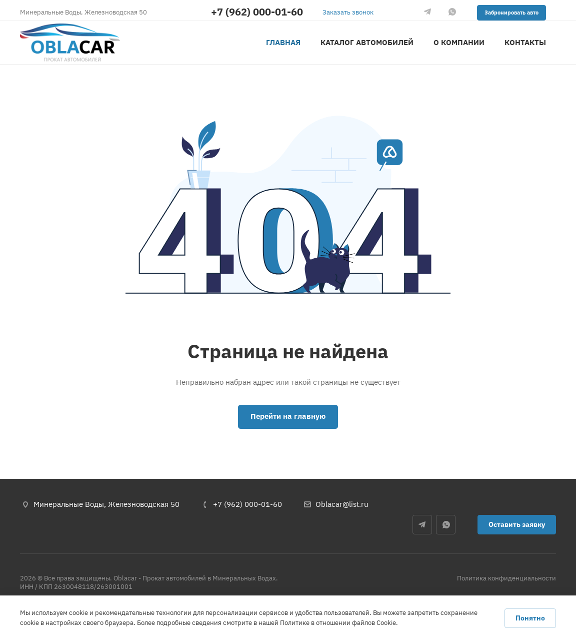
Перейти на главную (288, 416)
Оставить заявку (516, 524)
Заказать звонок (348, 12)
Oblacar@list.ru (342, 504)
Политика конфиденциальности (506, 578)
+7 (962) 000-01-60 (257, 12)
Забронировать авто (511, 12)
